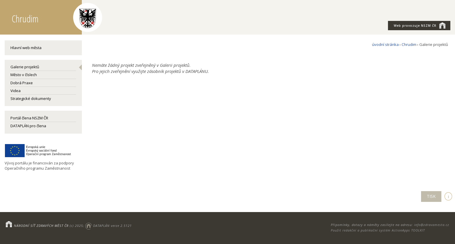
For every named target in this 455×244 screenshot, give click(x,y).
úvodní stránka (385, 44)
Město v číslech (23, 74)
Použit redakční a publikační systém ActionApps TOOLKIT (378, 230)
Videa (15, 90)
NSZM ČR (419, 25)
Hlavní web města (25, 47)
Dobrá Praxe (21, 82)
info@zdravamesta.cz (431, 225)
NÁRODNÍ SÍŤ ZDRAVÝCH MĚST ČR (41, 225)
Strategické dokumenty (30, 98)
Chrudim (409, 44)
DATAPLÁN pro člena (28, 125)
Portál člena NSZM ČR (29, 118)
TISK (431, 196)
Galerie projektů (24, 66)
